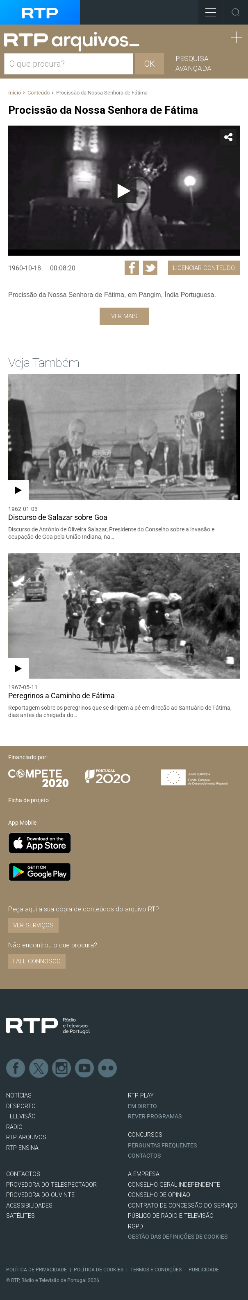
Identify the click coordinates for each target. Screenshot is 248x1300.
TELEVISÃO (21, 1116)
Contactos (144, 1155)
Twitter (39, 1068)
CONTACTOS (23, 1174)
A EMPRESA (143, 1174)
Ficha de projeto (28, 800)
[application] (124, 191)
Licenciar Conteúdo (204, 268)
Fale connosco (37, 961)
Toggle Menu (207, 9)
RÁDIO (14, 1127)
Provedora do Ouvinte (40, 1195)
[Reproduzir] (124, 190)
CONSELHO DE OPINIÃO (159, 1195)
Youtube (85, 1068)
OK (149, 64)
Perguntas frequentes (162, 1145)
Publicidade (204, 1270)
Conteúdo (38, 93)
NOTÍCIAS (19, 1095)
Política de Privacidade (36, 1270)
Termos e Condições (156, 1270)
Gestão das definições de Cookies (178, 1236)
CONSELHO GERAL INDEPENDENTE (174, 1184)
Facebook (16, 1068)
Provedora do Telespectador (51, 1184)
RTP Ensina (22, 1148)
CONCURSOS (145, 1134)
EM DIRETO (142, 1106)
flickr (108, 1068)
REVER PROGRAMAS (155, 1116)
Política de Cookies (98, 1270)
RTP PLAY (141, 1095)
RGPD (135, 1226)
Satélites (20, 1215)
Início (14, 93)
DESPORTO (21, 1106)
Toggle (235, 12)
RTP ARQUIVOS (26, 1137)
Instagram (62, 1068)
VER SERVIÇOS (33, 925)
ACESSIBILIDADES (29, 1205)
